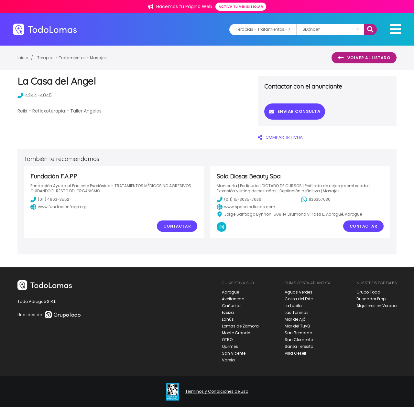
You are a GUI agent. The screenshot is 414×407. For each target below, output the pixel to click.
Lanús (228, 319)
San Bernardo (298, 333)
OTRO (227, 339)
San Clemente (299, 339)
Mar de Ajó (295, 319)
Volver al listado (364, 58)
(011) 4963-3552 (49, 199)
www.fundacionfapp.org (58, 207)
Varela (228, 360)
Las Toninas (297, 312)
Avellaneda (233, 299)
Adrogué (230, 292)
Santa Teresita (299, 346)
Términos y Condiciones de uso (216, 391)
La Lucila (293, 305)
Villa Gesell (295, 353)
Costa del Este (299, 299)
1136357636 (316, 199)
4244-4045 (34, 95)
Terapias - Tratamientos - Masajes (72, 57)
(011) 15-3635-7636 (239, 199)
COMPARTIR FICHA (280, 137)
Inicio (22, 57)
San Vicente (233, 353)
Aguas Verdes (298, 292)
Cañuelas (232, 305)
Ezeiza (228, 312)
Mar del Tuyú (297, 326)
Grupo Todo (368, 292)
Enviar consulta (294, 111)
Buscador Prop (371, 299)
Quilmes (230, 346)
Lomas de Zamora (240, 326)
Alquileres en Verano (376, 305)
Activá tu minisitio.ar (241, 6)
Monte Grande (236, 333)
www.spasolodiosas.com (246, 207)
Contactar (177, 226)
